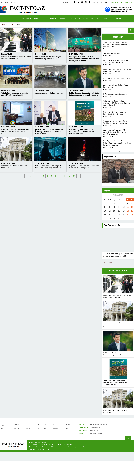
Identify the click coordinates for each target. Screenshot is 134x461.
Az (94, 2)
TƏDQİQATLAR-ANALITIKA (58, 18)
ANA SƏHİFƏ (26, 18)
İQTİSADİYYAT (118, 18)
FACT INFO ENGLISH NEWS (118, 270)
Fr (102, 2)
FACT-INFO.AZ (8, 25)
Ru (106, 2)
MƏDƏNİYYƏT (75, 18)
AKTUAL (86, 18)
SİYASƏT (44, 18)
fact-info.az (108, 263)
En (98, 2)
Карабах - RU (128, 2)
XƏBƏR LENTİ (118, 37)
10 (64, 176)
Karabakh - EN (117, 2)
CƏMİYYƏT (107, 18)
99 (74, 176)
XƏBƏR (35, 18)
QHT (92, 18)
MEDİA (99, 18)
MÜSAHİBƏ (42, 428)
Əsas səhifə (4, 2)
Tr (109, 2)
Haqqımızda (14, 2)
